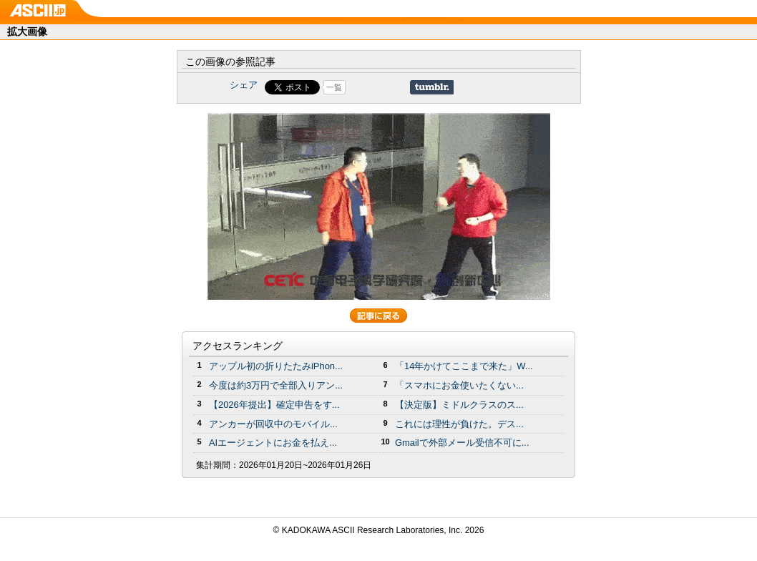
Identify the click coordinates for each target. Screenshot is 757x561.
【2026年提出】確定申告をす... (274, 404)
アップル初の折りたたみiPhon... (276, 366)
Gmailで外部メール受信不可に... (462, 442)
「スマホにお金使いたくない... (459, 385)
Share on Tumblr (432, 87)
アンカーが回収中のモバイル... (273, 424)
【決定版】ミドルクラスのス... (459, 404)
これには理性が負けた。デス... (459, 424)
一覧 (334, 87)
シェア (244, 84)
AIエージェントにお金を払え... (273, 442)
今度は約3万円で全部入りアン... (276, 385)
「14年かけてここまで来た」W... (464, 366)
